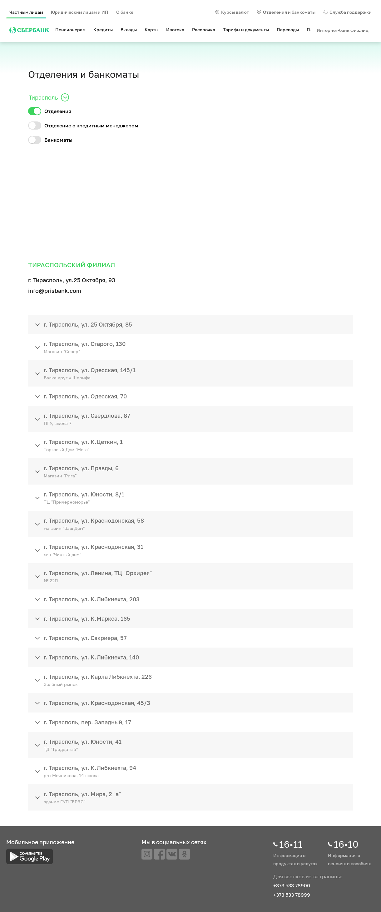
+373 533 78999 (291, 895)
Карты (151, 29)
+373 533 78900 (291, 885)
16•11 (291, 844)
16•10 (346, 844)
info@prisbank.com (54, 290)
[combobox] (29, 97)
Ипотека (175, 29)
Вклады (129, 29)
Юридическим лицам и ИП (79, 12)
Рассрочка (203, 29)
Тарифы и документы (246, 29)
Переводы (288, 29)
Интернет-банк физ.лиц (343, 30)
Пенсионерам (70, 29)
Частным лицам (26, 12)
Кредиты (103, 29)
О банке (124, 12)
